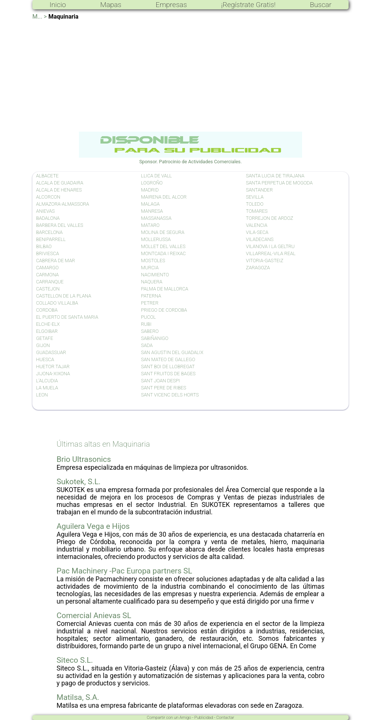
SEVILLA (254, 197)
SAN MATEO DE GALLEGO (168, 359)
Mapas (110, 4)
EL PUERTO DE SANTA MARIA (67, 317)
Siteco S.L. (75, 660)
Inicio (57, 4)
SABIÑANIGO (154, 338)
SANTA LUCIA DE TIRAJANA (275, 176)
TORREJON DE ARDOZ (269, 218)
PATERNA (151, 296)
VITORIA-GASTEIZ (264, 260)
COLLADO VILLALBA (57, 303)
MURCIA (150, 267)
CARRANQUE (50, 282)
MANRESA (152, 211)
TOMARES (257, 211)
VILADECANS (259, 239)
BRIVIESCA (47, 253)
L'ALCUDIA (47, 380)
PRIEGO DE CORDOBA (164, 310)
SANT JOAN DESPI (160, 380)
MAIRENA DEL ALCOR (163, 197)
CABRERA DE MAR (55, 260)
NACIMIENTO (155, 274)
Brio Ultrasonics (84, 459)
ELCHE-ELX (48, 324)
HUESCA (45, 359)
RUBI (146, 324)
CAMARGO (47, 267)
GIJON (43, 345)
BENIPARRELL (50, 239)
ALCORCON (48, 197)
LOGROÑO (152, 183)
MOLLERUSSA (156, 239)
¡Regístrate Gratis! (248, 4)
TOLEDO (254, 204)
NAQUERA (151, 282)
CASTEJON (48, 289)
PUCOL (148, 317)
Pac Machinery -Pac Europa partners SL (124, 570)
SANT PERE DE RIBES (163, 387)
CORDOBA (47, 310)
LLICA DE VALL (156, 176)
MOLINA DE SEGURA (163, 232)
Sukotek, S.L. (78, 481)
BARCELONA (49, 232)
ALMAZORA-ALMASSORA (62, 204)
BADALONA (48, 218)
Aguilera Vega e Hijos (93, 526)
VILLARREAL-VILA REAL (270, 253)
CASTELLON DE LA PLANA (63, 296)
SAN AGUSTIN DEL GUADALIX (172, 352)
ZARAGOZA (258, 267)
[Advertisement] (190, 76)
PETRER (150, 303)
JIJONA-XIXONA (53, 373)
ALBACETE (47, 176)
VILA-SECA (257, 232)
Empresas (171, 4)
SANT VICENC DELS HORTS (170, 395)
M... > (39, 16)
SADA (147, 345)
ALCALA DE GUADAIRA (59, 183)
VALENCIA (257, 225)
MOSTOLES (153, 260)
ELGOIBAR (47, 331)
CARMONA (47, 274)
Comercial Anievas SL (94, 615)
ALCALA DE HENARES (59, 190)
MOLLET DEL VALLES (163, 246)
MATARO (150, 225)
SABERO (150, 331)
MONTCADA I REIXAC (163, 253)
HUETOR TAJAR (53, 366)
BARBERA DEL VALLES (59, 225)
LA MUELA (47, 387)
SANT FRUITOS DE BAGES (168, 373)
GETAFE (44, 338)
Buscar (321, 4)
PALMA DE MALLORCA (164, 289)
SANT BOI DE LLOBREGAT (168, 366)
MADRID (150, 190)
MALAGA (150, 204)
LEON (42, 395)
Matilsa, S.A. (78, 697)
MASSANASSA (156, 218)
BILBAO (44, 246)
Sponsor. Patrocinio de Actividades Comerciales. (190, 158)
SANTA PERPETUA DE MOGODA (279, 183)
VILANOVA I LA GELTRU (270, 246)
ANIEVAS (45, 211)
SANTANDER (259, 190)
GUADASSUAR (51, 352)
